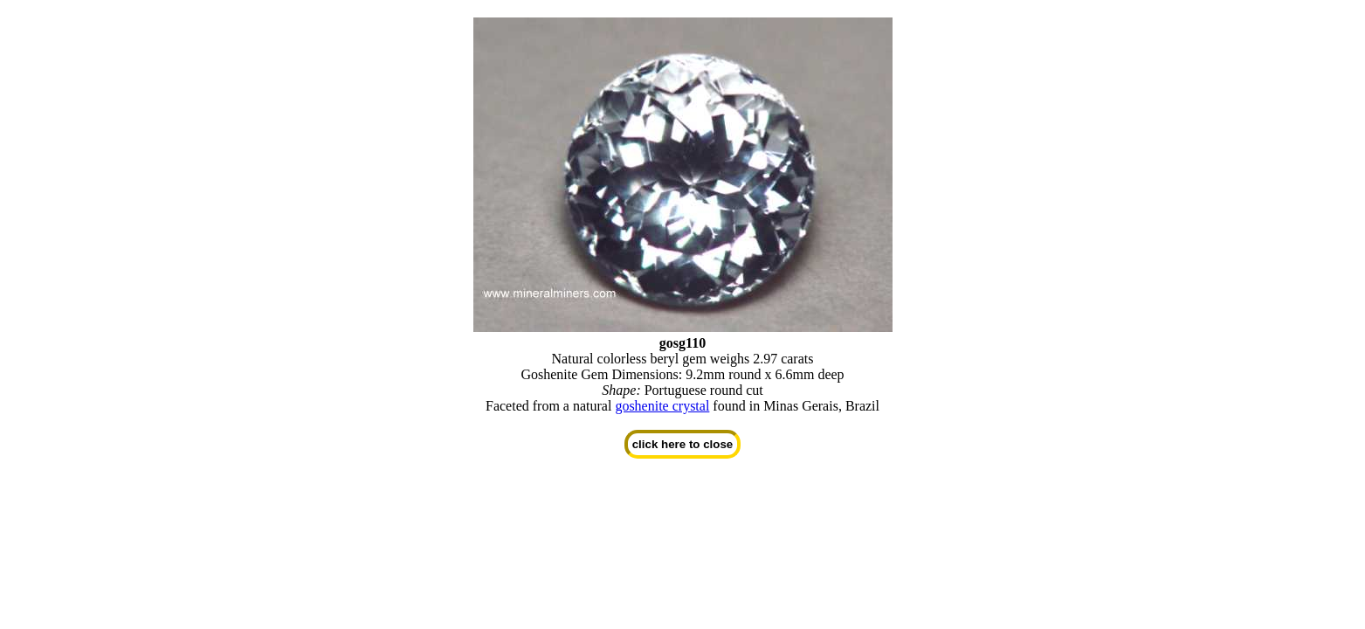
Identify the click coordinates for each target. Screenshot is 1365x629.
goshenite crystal (662, 405)
